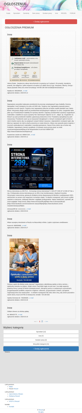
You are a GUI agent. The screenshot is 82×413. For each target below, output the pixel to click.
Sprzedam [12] (41, 332)
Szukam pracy (47, 13)
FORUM (72, 13)
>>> (46, 321)
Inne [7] (41, 336)
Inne (56, 13)
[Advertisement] (41, 368)
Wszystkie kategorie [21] (41, 344)
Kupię (8, 13)
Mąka (11, 386)
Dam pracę (35, 13)
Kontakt (11, 406)
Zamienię (26, 13)
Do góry (41, 412)
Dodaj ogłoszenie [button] (41, 22)
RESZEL (64, 13)
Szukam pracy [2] (41, 340)
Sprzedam (16, 13)
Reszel (16, 389)
